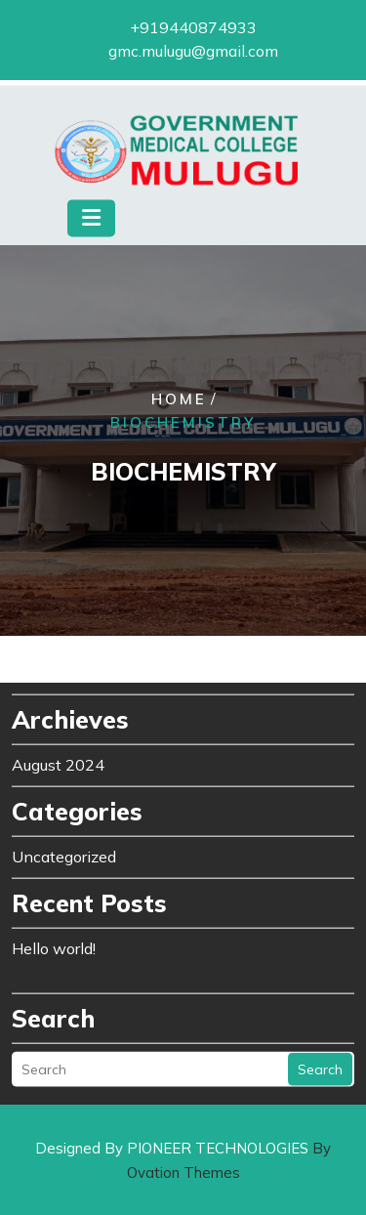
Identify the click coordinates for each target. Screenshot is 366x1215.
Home (179, 400)
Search (320, 1059)
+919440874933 (193, 25)
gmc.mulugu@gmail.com (193, 49)
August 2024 (58, 755)
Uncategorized (64, 847)
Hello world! (54, 938)
